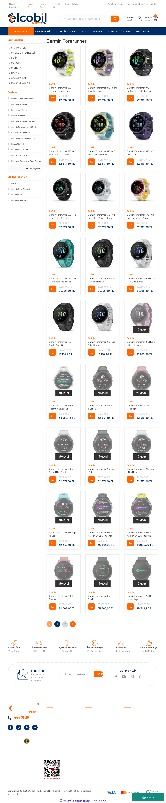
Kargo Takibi (91, 752)
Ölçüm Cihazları (131, 747)
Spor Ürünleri (130, 717)
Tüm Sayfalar (33, 168)
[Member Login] (139, 19)
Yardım (50, 747)
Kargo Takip (43, 5)
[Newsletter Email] (77, 674)
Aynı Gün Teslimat (116, 4)
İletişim (75, 4)
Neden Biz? (31, 5)
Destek (148, 797)
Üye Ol (133, 20)
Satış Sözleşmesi (93, 712)
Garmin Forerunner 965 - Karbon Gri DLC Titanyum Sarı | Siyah (139, 535)
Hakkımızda (52, 717)
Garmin (52, 84)
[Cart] (155, 19)
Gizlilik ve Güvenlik (94, 722)
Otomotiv (129, 712)
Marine (127, 732)
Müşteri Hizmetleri (14, 5)
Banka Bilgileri (53, 727)
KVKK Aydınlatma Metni (58, 752)
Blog (67, 4)
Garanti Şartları (93, 727)
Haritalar (128, 737)
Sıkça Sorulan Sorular (96, 742)
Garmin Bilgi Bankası (95, 747)
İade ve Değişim (93, 732)
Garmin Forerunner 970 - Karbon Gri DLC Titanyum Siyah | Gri (139, 90)
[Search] (89, 19)
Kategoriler (151, 4)
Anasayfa (51, 712)
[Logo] (27, 18)
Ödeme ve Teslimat (94, 717)
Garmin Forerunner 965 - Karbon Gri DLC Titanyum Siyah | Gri (100, 535)
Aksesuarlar (130, 742)
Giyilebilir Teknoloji (133, 722)
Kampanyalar (53, 732)
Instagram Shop (135, 4)
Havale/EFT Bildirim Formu (98, 757)
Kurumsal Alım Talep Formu (60, 742)
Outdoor (128, 727)
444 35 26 (56, 5)
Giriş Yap (130, 17)
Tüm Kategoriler (132, 752)
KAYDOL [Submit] (100, 674)
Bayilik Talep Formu (56, 737)
